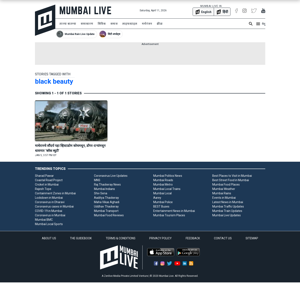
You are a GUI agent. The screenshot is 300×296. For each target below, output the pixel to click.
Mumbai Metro (163, 184)
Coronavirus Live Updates (110, 175)
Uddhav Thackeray (106, 206)
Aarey (157, 197)
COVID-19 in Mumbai (48, 211)
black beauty (54, 81)
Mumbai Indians (104, 189)
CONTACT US (223, 238)
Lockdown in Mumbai (49, 197)
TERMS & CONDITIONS (120, 238)
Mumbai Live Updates (226, 215)
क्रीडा (160, 23)
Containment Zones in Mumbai (55, 193)
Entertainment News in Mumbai (174, 211)
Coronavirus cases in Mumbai (54, 206)
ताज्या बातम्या (67, 23)
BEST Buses (161, 206)
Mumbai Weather (223, 189)
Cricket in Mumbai (47, 184)
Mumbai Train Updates (227, 211)
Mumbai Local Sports (49, 224)
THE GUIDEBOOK (81, 238)
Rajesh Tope (43, 189)
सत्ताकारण (87, 23)
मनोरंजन (147, 23)
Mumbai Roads (163, 180)
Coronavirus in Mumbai (50, 215)
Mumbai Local (162, 193)
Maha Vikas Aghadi (106, 202)
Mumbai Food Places (226, 184)
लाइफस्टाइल (129, 23)
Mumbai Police (163, 202)
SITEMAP (252, 238)
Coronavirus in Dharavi (49, 202)
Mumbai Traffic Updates (228, 206)
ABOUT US (49, 238)
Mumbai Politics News (167, 175)
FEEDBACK (193, 238)
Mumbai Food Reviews (109, 215)
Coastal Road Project (49, 180)
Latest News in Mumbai (227, 202)
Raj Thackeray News (107, 184)
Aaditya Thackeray (106, 197)
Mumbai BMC (44, 219)
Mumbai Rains (221, 193)
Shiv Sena (100, 193)
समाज (114, 23)
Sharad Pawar (44, 175)
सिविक (102, 23)
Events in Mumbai (224, 197)
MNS (97, 180)
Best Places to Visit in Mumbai (232, 175)
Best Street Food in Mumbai (230, 180)
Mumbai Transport (106, 211)
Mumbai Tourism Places (169, 215)
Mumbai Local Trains (166, 189)
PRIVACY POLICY (160, 238)
